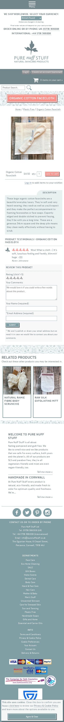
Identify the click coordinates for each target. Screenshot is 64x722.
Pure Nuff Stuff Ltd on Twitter (27, 512)
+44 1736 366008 (41, 33)
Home (18, 109)
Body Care (30, 582)
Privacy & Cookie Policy (30, 638)
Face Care (30, 560)
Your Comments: (14, 282)
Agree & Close (32, 716)
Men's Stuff (30, 597)
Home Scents (30, 575)
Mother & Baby (30, 593)
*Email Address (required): (20, 313)
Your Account (30, 645)
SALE (30, 567)
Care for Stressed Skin (30, 604)
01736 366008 (51, 29)
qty (33, 174)
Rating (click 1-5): (15, 274)
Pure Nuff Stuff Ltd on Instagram (47, 512)
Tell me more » (45, 472)
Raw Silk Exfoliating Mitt (47, 392)
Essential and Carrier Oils (30, 623)
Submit (12, 325)
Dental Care (30, 578)
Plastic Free (28, 109)
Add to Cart (52, 174)
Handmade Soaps (30, 616)
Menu (32, 4)
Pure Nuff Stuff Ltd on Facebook (16, 512)
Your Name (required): (17, 303)
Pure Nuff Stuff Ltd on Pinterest (37, 512)
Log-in (28, 182)
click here (14, 705)
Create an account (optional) (47, 72)
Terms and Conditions (30, 634)
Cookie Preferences (30, 642)
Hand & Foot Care (30, 586)
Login (26, 72)
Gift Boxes (30, 571)
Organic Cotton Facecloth (49, 109)
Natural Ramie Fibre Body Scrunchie (17, 392)
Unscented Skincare (30, 601)
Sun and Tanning (30, 608)
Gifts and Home (30, 619)
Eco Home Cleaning (30, 564)
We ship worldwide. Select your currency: (31, 14)
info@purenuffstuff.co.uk (34, 538)
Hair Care (30, 590)
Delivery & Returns (30, 653)
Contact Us (30, 649)
